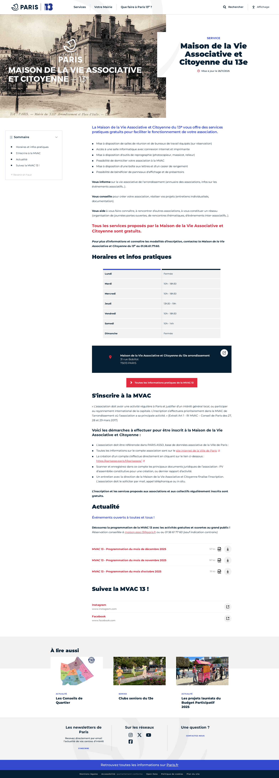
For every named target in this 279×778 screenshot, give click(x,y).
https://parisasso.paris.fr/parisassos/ (119, 461)
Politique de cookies (172, 774)
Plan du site (193, 774)
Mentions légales (89, 774)
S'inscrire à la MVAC (28, 153)
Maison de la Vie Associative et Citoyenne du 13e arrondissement (165, 355)
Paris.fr (172, 765)
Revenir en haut (22, 174)
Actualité (21, 159)
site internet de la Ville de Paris (196, 450)
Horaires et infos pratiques (32, 147)
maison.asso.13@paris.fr (140, 532)
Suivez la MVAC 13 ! (28, 165)
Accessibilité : (122, 774)
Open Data (152, 774)
